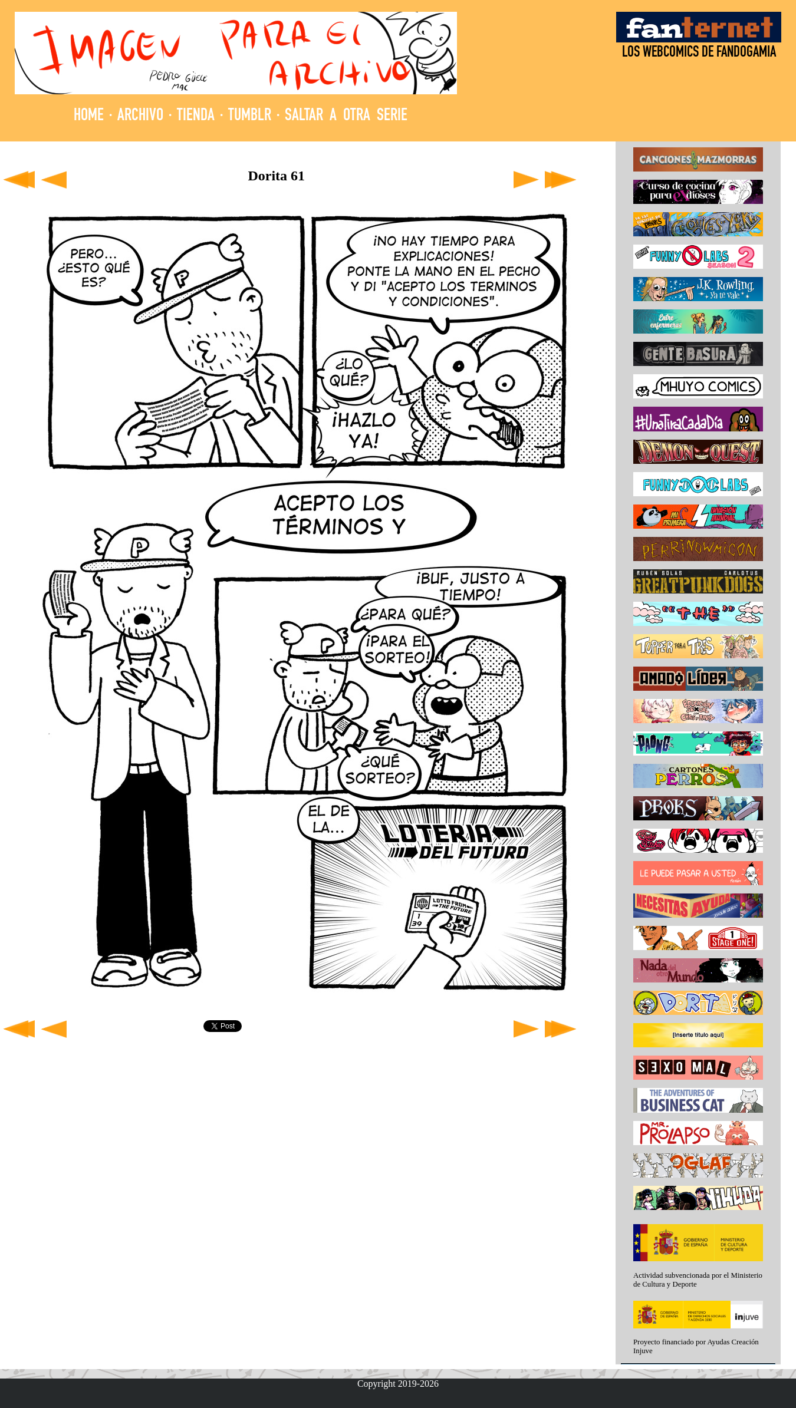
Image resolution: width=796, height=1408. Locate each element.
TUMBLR (249, 116)
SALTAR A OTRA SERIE (346, 116)
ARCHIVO (140, 116)
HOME (89, 116)
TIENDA (196, 116)
